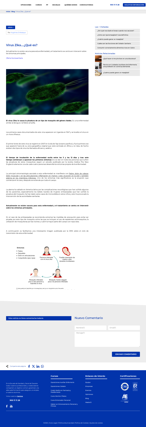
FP (48, 5)
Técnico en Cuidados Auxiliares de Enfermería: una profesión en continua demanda (120, 65)
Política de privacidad (66, 423)
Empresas (89, 386)
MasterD (88, 402)
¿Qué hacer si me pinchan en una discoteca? (119, 59)
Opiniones (89, 394)
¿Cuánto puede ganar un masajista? (110, 39)
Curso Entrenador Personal (60, 400)
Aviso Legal (53, 423)
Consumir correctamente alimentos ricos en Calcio (116, 48)
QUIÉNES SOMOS (70, 5)
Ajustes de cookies (96, 423)
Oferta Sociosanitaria (14, 58)
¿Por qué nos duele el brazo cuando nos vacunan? (115, 31)
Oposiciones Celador (58, 386)
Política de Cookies (81, 423)
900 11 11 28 (114, 5)
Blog (13, 11)
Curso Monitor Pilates (58, 396)
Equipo (88, 382)
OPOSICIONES (27, 5)
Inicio (8, 11)
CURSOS (40, 5)
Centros (20, 396)
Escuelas (57, 5)
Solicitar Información (134, 5)
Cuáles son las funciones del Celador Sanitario (114, 43)
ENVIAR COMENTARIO (125, 354)
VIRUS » (10, 27)
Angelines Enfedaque (18, 32)
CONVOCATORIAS (86, 5)
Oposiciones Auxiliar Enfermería (62, 382)
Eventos (88, 390)
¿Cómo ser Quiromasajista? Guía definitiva (112, 35)
